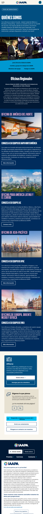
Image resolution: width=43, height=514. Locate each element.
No (20, 408)
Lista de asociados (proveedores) (13, 510)
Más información (8, 163)
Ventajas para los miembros (21, 382)
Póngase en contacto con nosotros (21, 429)
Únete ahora (20, 377)
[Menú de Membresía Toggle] (40, 2)
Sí (14, 408)
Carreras (19, 457)
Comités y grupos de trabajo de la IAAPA (21, 66)
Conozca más (7, 224)
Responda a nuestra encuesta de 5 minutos (22, 418)
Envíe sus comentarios (21, 424)
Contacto (31, 457)
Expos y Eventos (9, 463)
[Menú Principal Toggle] (2, 2)
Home (4, 9)
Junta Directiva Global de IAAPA (21, 62)
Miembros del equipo (15, 69)
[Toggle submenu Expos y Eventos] (39, 462)
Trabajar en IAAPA (29, 69)
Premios (9, 457)
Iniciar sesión (16, 452)
